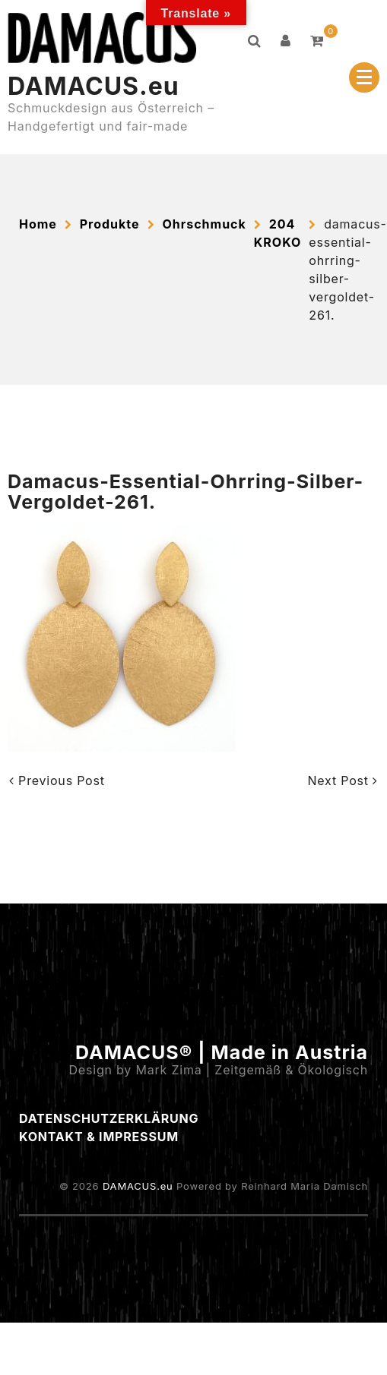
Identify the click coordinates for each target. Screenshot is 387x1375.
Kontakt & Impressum (99, 1136)
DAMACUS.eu (93, 86)
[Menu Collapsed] (364, 77)
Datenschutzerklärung (108, 1118)
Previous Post (57, 780)
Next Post (342, 780)
